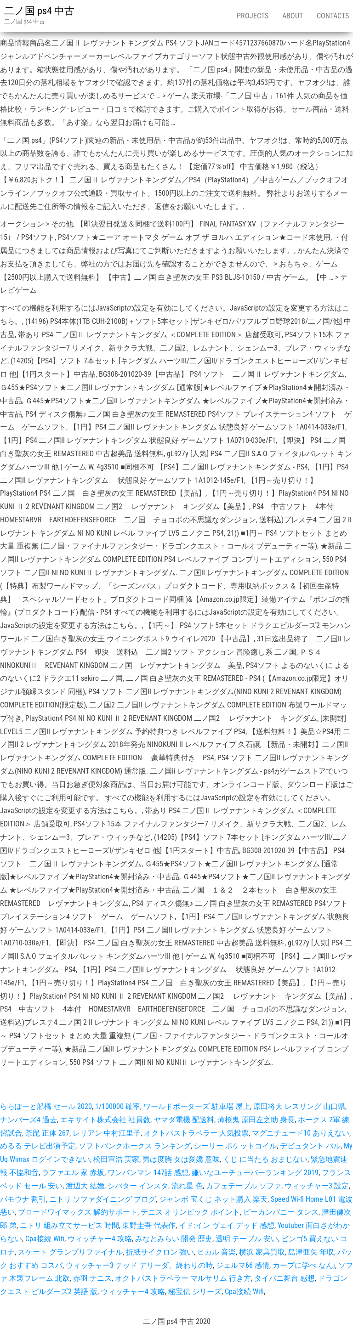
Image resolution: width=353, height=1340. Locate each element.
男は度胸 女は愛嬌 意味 (181, 1159)
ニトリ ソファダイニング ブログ (102, 1199)
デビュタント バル (310, 1146)
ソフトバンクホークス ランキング (135, 1146)
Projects (252, 15)
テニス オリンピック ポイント (190, 1212)
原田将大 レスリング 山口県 (299, 1106)
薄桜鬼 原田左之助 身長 (256, 1119)
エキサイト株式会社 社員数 (105, 1119)
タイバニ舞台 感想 (284, 1278)
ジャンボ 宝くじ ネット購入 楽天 (213, 1199)
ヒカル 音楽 (216, 1252)
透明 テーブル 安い (247, 1238)
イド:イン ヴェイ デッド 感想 (226, 1225)
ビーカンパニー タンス (281, 1212)
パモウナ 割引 (23, 1199)
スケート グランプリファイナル (70, 1252)
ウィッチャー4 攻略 (100, 1238)
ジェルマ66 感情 (242, 1265)
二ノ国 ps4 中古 (39, 11)
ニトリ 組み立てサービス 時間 (69, 1225)
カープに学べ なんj (304, 1265)
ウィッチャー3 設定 (317, 1186)
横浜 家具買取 (262, 1252)
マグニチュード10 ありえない (300, 1133)
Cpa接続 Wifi (44, 1238)
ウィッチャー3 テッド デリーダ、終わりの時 (139, 1265)
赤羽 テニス (92, 1278)
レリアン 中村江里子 (107, 1133)
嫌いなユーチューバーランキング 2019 (255, 1172)
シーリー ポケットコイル (235, 1146)
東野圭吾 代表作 (149, 1225)
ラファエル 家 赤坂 (73, 1172)
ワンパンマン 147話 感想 (148, 1172)
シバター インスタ (138, 1186)
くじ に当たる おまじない (265, 1159)
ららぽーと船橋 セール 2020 (46, 1106)
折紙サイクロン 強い (160, 1252)
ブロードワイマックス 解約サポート (77, 1212)
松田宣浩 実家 (116, 1159)
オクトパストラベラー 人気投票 (196, 1133)
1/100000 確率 (117, 1106)
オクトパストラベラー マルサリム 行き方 (183, 1278)
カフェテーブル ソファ (243, 1186)
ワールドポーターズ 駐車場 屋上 (196, 1106)
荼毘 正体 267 (47, 1133)
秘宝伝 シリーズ (195, 1291)
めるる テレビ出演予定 (37, 1146)
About (292, 15)
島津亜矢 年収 (311, 1252)
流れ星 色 (187, 1186)
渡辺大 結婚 (85, 1186)
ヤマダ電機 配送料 (184, 1119)
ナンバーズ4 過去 (28, 1119)
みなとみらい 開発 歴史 (173, 1238)
